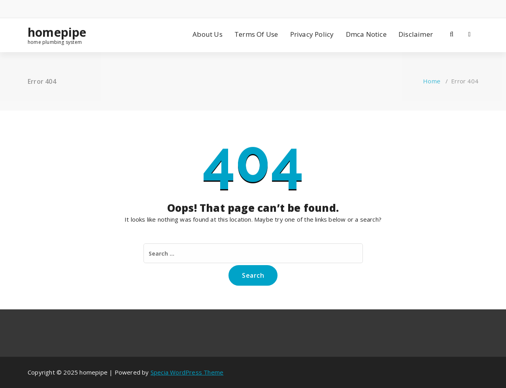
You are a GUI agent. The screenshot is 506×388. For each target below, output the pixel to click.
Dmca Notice (366, 34)
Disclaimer (415, 34)
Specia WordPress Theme (187, 372)
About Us (208, 34)
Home (431, 81)
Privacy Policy (312, 34)
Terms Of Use (256, 34)
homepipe (57, 32)
